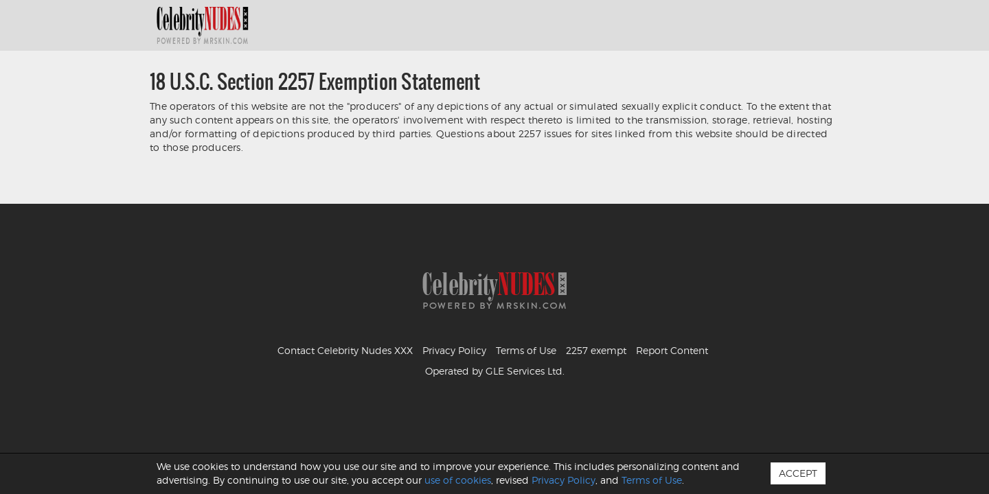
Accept (798, 473)
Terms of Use (526, 350)
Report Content (672, 350)
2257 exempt (596, 350)
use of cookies (457, 480)
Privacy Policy (454, 350)
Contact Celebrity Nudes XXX (345, 350)
